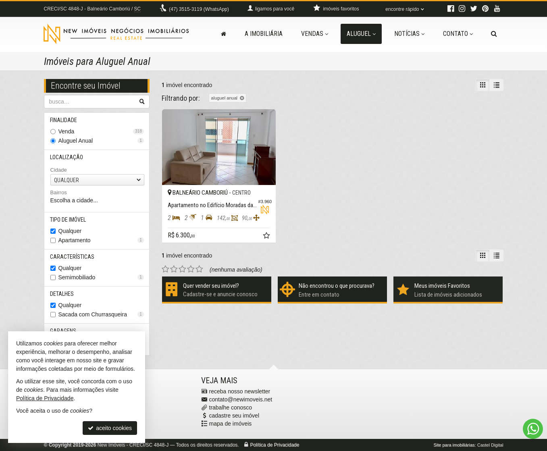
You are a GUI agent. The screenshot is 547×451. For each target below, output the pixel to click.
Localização (66, 157)
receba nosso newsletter (239, 391)
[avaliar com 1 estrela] (165, 266)
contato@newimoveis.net (240, 399)
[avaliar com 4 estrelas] (191, 266)
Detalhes (62, 294)
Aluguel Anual (101, 140)
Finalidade (63, 120)
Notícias (409, 33)
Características (72, 257)
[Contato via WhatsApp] (533, 429)
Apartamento (101, 240)
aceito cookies (110, 428)
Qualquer (70, 231)
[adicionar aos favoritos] (263, 233)
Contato (458, 33)
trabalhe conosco (230, 407)
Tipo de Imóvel (68, 219)
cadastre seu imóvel (234, 415)
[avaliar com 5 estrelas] (199, 266)
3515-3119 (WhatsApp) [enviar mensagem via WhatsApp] (199, 9)
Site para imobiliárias (453, 445)
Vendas (314, 33)
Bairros (58, 192)
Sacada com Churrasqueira (101, 314)
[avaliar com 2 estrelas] (174, 266)
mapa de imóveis (230, 423)
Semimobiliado (101, 277)
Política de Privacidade (274, 445)
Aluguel (361, 33)
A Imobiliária (264, 33)
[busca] (494, 34)
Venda (101, 131)
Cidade (58, 170)
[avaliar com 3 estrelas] (182, 266)
